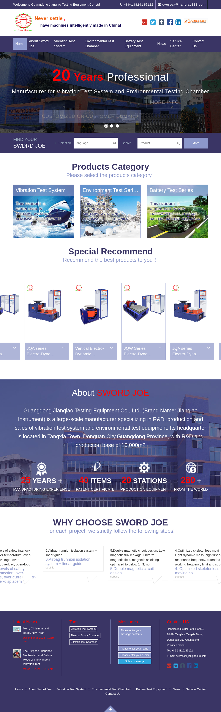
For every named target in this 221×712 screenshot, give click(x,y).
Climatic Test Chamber (84, 641)
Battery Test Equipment (134, 43)
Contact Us (198, 43)
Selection (64, 143)
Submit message (134, 661)
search (126, 143)
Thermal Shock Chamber (85, 635)
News (161, 44)
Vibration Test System (64, 43)
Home (20, 44)
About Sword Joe (39, 43)
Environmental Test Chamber (99, 43)
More (196, 143)
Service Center (176, 43)
